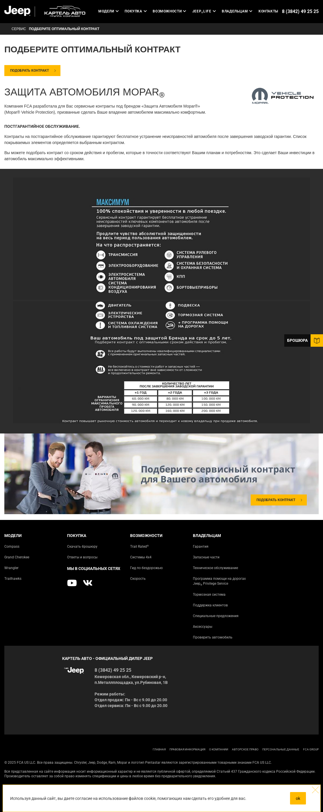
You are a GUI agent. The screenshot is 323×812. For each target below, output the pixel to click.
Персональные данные (280, 749)
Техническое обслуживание (215, 568)
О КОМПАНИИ (218, 749)
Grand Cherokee (16, 557)
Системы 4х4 (141, 557)
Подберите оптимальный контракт (64, 29)
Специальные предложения (216, 616)
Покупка (136, 11)
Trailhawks (12, 579)
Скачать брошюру (82, 547)
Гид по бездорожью (146, 568)
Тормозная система (209, 595)
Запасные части (206, 557)
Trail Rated (139, 546)
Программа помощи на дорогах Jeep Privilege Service (219, 581)
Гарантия (200, 547)
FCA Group (311, 749)
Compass (11, 547)
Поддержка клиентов (210, 605)
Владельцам (237, 11)
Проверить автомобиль (212, 637)
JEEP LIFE (204, 11)
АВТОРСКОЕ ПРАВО (245, 749)
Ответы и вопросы (82, 557)
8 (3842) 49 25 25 (300, 11)
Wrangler (11, 568)
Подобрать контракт (29, 71)
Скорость (138, 579)
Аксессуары (202, 627)
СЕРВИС (19, 29)
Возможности (170, 11)
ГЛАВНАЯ (159, 749)
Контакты (268, 11)
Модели (108, 11)
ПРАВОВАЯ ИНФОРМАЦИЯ (187, 749)
